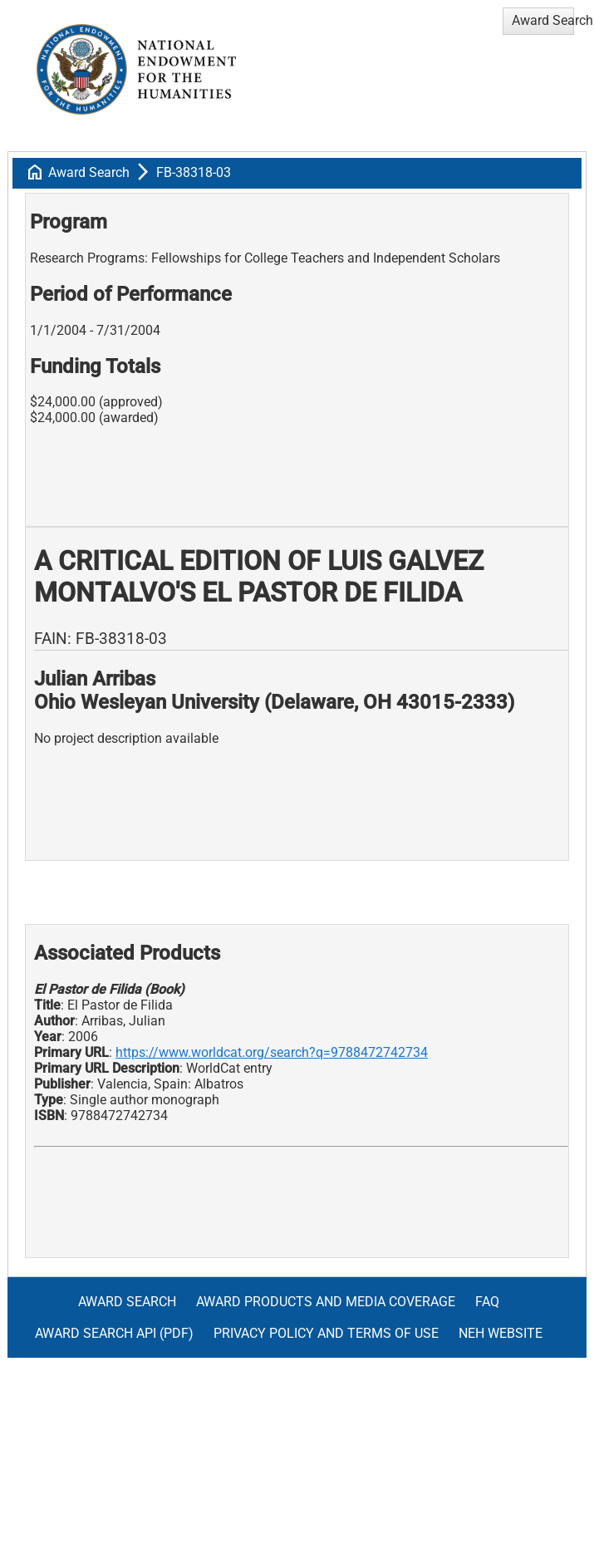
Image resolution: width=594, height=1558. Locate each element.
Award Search (89, 172)
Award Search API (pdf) (114, 1333)
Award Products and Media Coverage (325, 1302)
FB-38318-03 (193, 172)
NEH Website (500, 1333)
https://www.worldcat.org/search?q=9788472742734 (271, 1052)
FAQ (487, 1302)
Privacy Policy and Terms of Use (326, 1333)
